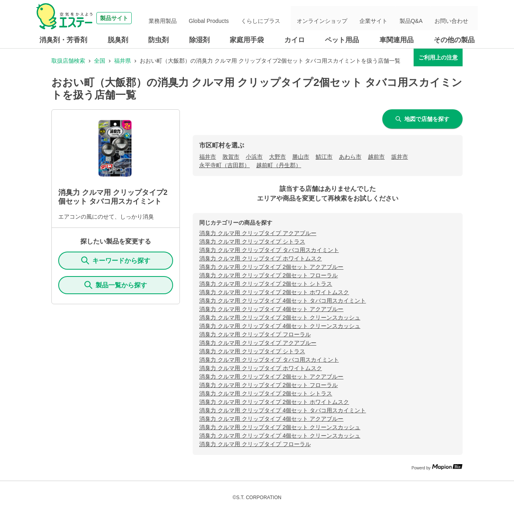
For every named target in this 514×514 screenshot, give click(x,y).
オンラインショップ (345, 18)
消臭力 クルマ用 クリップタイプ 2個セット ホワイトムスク (274, 292)
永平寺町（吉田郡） (224, 165)
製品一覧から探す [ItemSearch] (115, 285)
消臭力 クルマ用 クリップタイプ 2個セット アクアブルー (271, 267)
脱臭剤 (118, 40)
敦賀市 (230, 157)
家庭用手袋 (247, 40)
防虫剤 (158, 40)
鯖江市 (324, 157)
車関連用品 (396, 40)
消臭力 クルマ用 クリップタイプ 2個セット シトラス (265, 284)
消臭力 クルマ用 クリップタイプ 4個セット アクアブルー (271, 309)
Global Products (244, 18)
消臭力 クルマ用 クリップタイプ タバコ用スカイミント (269, 250)
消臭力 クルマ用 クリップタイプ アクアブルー (257, 233)
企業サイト (390, 18)
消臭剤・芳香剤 (63, 40)
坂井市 (399, 157)
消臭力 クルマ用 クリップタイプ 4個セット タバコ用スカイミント (282, 300)
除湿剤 (199, 40)
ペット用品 (342, 40)
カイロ (294, 40)
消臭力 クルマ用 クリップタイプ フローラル (255, 334)
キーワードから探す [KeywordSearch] (115, 260)
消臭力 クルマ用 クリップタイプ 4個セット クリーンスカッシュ (279, 326)
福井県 (122, 60)
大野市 (277, 157)
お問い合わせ (455, 18)
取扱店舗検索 (68, 60)
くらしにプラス (288, 18)
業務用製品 (204, 18)
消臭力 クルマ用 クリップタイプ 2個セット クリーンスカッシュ (279, 317)
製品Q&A (421, 18)
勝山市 (300, 157)
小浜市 (254, 157)
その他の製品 (454, 40)
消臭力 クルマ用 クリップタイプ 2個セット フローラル (268, 275)
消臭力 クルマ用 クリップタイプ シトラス (252, 241)
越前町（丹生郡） (278, 165)
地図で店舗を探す (422, 119)
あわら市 (350, 157)
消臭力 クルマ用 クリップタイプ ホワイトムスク (260, 258)
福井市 (207, 157)
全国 (99, 60)
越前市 (376, 157)
